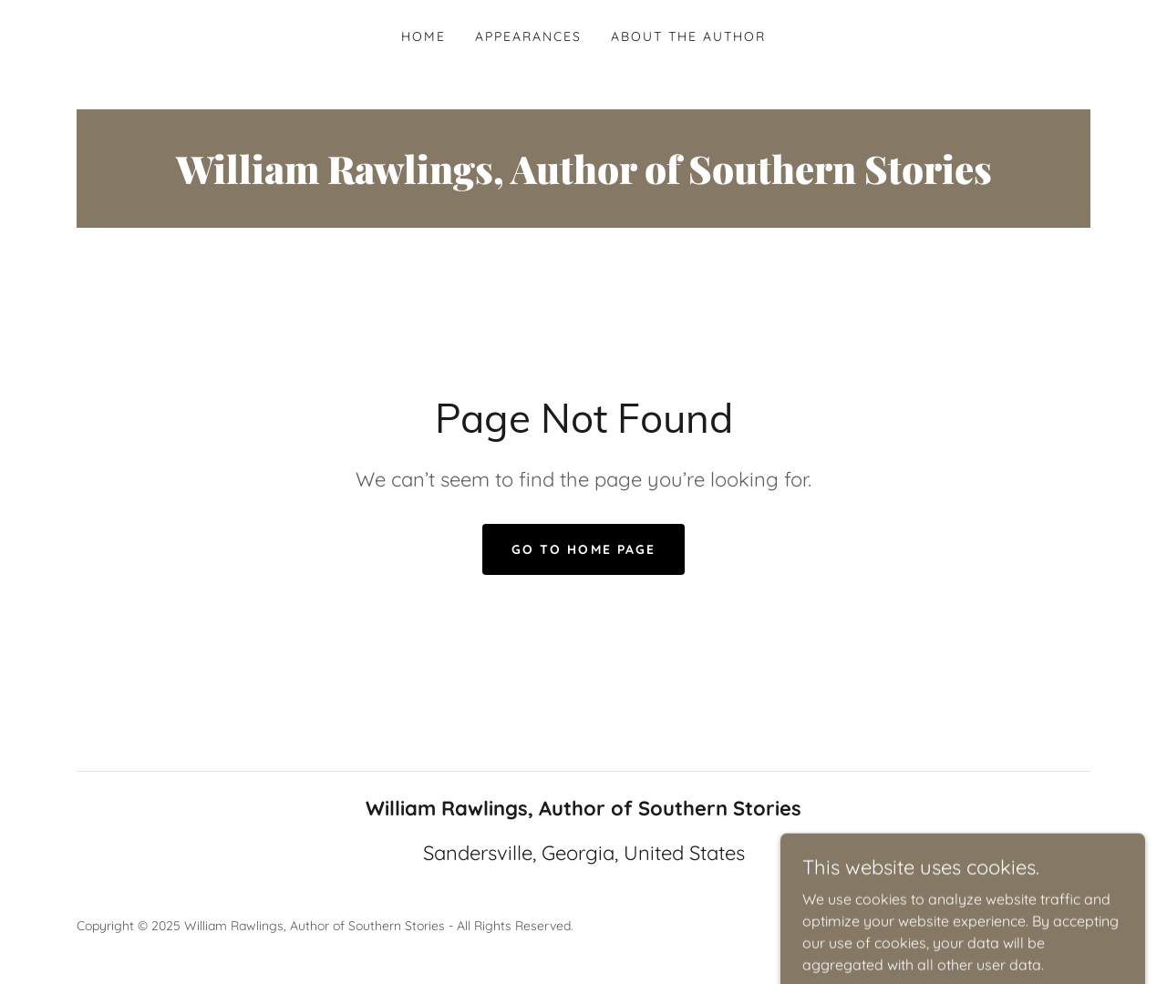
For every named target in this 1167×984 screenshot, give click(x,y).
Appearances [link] (528, 36)
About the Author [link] (688, 36)
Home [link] (423, 36)
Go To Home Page (583, 549)
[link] (583, 178)
